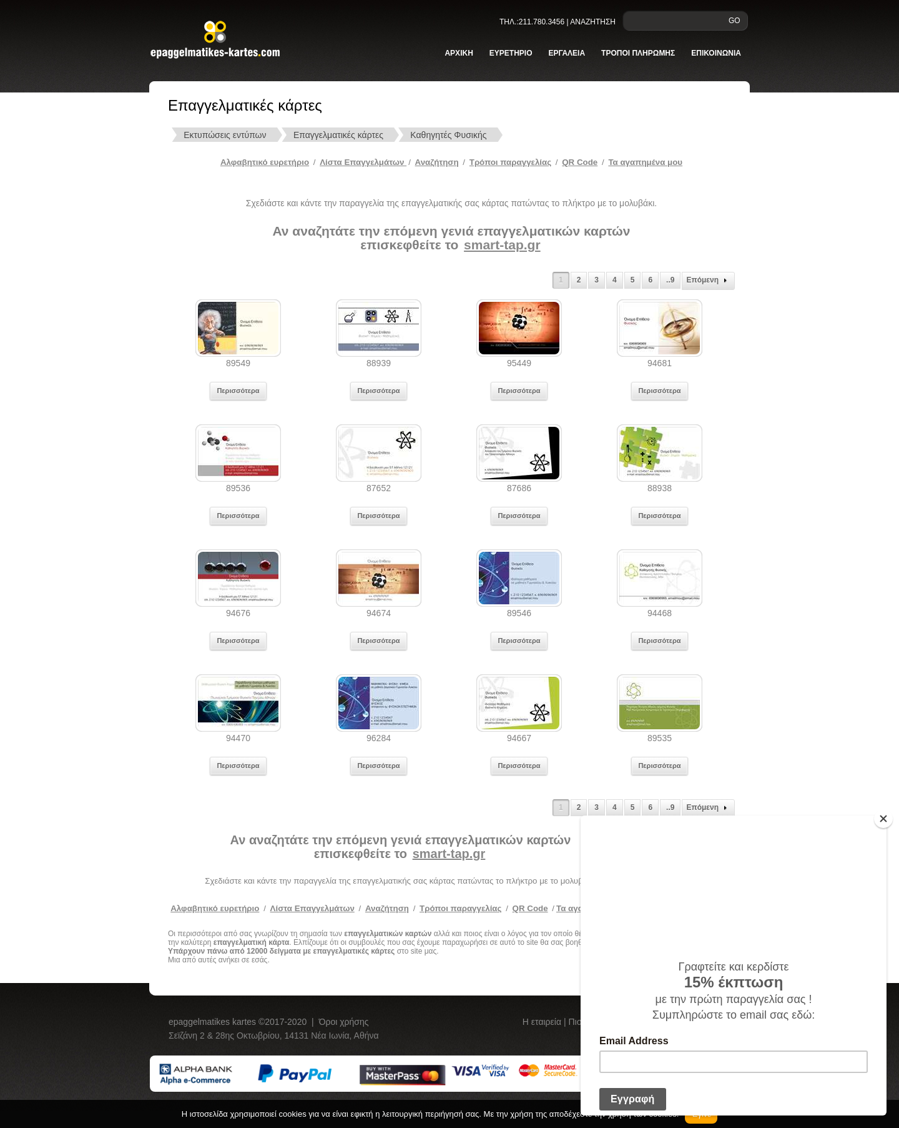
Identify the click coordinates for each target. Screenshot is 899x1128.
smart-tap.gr (502, 244)
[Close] (883, 818)
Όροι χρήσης (344, 1022)
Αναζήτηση (437, 162)
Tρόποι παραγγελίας (510, 162)
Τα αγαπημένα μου (645, 162)
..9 (670, 280)
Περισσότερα (238, 390)
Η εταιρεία (543, 1022)
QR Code (579, 162)
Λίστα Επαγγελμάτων (363, 162)
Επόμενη (708, 281)
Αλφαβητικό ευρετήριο (264, 162)
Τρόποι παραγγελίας (460, 908)
